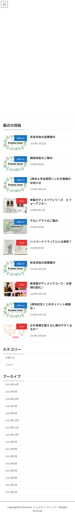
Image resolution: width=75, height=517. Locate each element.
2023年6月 (11, 463)
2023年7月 (11, 456)
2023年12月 (12, 420)
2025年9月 (11, 391)
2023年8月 (11, 449)
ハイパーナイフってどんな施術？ (51, 241)
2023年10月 (12, 434)
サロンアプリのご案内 (44, 220)
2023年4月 (11, 477)
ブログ (9, 364)
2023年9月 (11, 442)
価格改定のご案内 (41, 158)
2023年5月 (11, 470)
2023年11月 (12, 427)
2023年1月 (11, 492)
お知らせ (10, 357)
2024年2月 (11, 413)
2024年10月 (12, 398)
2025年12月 (12, 384)
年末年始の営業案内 (42, 137)
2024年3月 (11, 406)
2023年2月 (11, 485)
